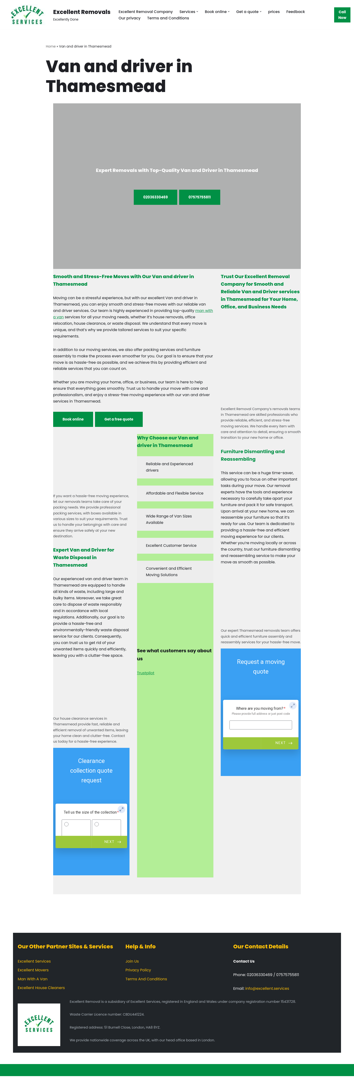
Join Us (132, 963)
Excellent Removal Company (146, 11)
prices (275, 11)
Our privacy (130, 18)
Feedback (296, 11)
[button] (198, 12)
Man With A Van (32, 981)
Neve (8, 1072)
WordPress (49, 1072)
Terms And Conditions (146, 981)
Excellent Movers (33, 972)
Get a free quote (118, 420)
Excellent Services (34, 963)
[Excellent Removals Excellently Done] (57, 14)
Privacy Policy (138, 972)
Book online (73, 420)
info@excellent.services (267, 990)
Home (51, 46)
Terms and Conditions (168, 18)
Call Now (342, 14)
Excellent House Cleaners (41, 989)
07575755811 (200, 197)
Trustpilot (146, 674)
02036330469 (155, 197)
